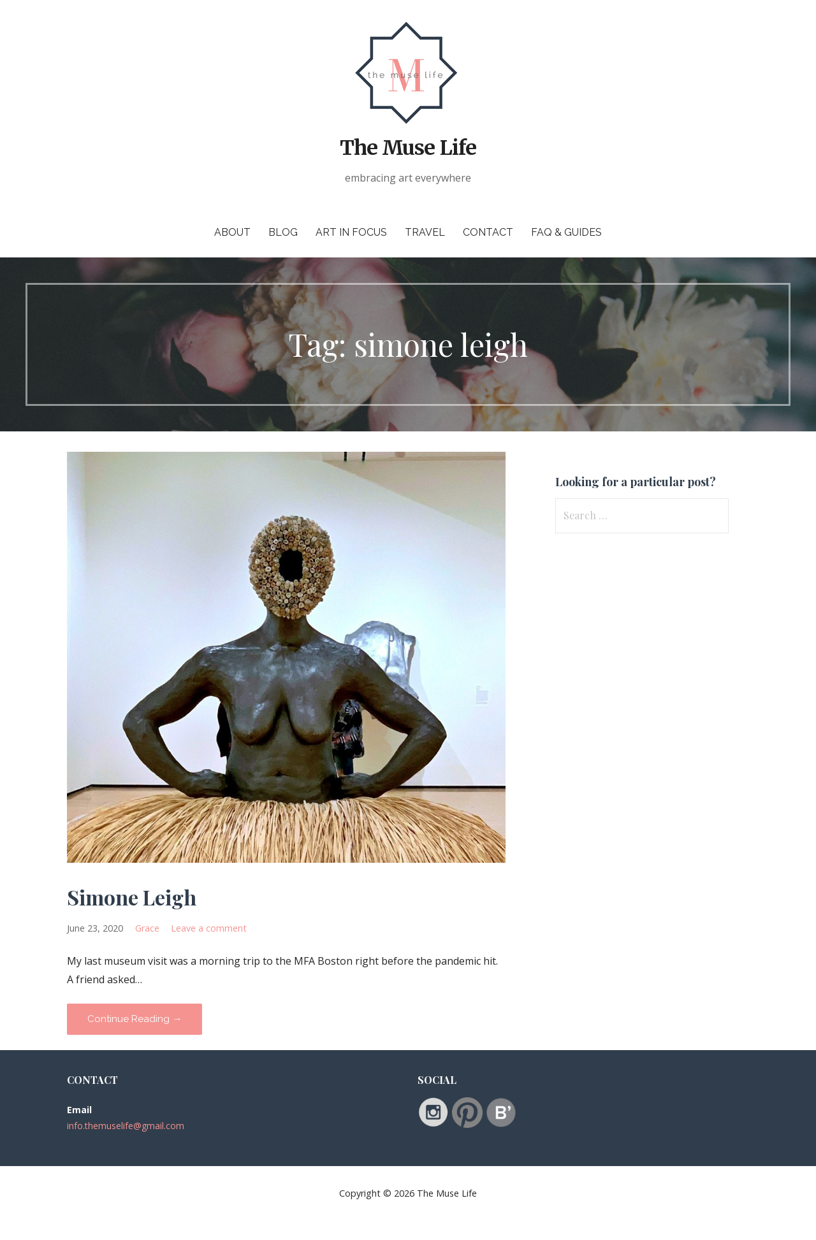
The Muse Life (408, 148)
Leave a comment (209, 928)
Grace (147, 928)
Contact (488, 232)
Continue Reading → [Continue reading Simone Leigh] (134, 1019)
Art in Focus (351, 232)
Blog (283, 232)
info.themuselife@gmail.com (125, 1126)
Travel (425, 232)
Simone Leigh (131, 897)
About (232, 232)
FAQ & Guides (566, 232)
